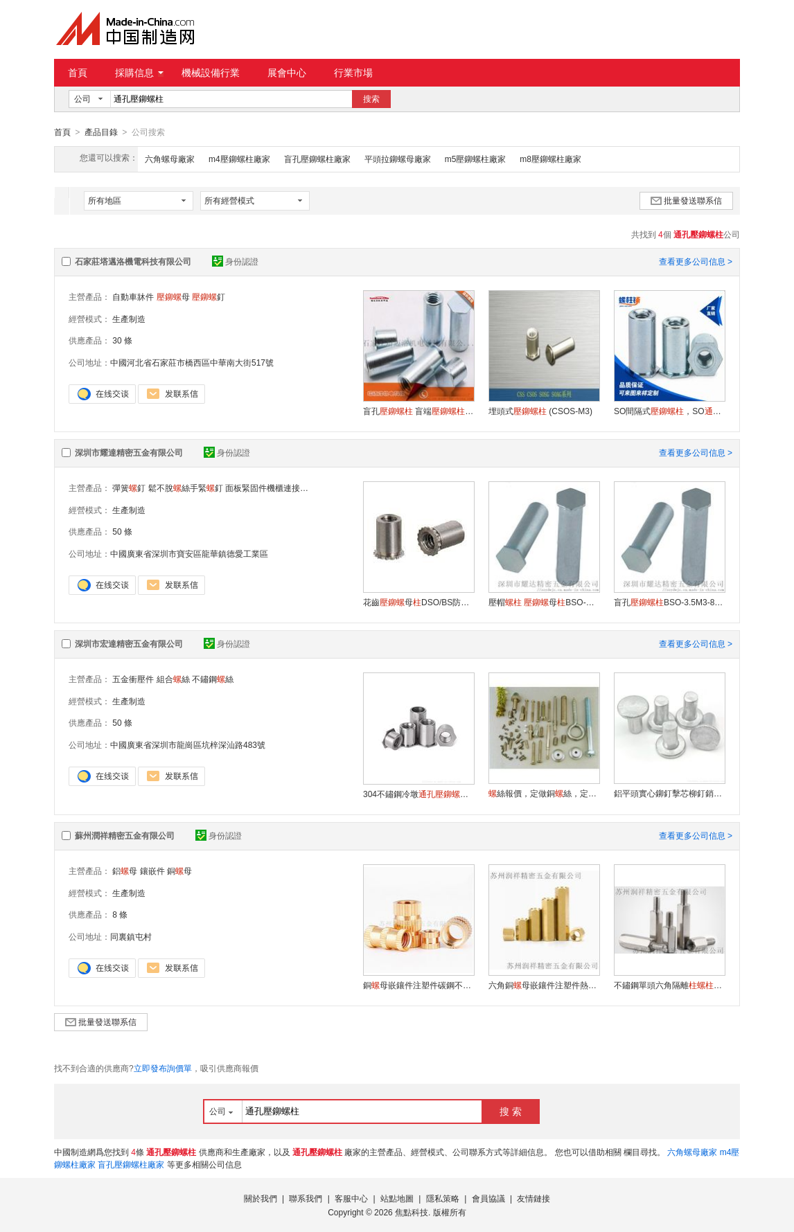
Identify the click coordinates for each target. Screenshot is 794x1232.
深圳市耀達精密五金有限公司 (129, 452)
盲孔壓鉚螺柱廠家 (317, 158)
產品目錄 (101, 132)
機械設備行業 (211, 72)
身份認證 (235, 261)
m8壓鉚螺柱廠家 (550, 158)
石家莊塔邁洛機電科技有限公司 (133, 261)
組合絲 (173, 679)
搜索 (371, 99)
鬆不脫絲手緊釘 (185, 487)
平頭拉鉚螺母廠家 (397, 158)
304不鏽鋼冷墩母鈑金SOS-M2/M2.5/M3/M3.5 (418, 793)
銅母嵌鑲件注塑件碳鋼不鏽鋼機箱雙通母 (418, 985)
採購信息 (139, 72)
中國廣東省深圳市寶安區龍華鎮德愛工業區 (189, 553)
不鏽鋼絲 (212, 679)
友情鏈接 (533, 1198)
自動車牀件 (133, 296)
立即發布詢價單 (163, 1068)
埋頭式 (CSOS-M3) (540, 411)
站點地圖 (397, 1198)
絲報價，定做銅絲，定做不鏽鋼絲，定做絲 (543, 793)
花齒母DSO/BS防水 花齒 (418, 602)
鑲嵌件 (152, 870)
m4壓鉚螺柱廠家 (239, 158)
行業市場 (353, 72)
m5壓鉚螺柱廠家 (475, 158)
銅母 (179, 870)
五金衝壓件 (133, 679)
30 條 (122, 340)
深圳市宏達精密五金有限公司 (129, 643)
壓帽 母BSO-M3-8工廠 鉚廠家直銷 (543, 602)
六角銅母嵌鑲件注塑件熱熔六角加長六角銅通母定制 (543, 985)
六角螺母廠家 (170, 158)
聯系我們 (305, 1198)
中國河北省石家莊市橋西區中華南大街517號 (192, 362)
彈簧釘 (128, 487)
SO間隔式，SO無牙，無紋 (669, 411)
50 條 (122, 531)
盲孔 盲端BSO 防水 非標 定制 (418, 411)
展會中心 (286, 72)
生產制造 (128, 318)
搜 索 (511, 1110)
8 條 (119, 914)
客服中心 (351, 1198)
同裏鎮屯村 (131, 936)
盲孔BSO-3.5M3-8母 (669, 602)
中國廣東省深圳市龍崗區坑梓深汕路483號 (187, 744)
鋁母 (124, 870)
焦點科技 (411, 1212)
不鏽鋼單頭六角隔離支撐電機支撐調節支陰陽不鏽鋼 (669, 985)
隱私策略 (442, 1198)
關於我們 (260, 1198)
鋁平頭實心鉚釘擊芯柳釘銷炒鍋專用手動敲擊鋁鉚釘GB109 (669, 793)
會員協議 (488, 1198)
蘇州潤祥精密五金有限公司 (125, 835)
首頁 (77, 72)
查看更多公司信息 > (695, 261)
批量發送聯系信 (686, 200)
